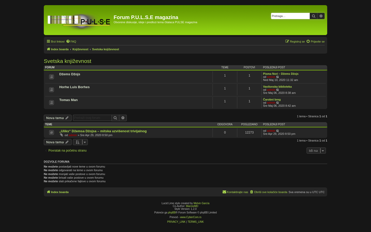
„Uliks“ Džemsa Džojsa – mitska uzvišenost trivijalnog (103, 131)
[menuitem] (71, 41)
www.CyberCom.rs (190, 217)
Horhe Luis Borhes (74, 87)
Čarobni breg (272, 99)
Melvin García (201, 203)
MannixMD (192, 206)
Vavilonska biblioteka (277, 86)
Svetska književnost (67, 61)
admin (271, 76)
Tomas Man (68, 100)
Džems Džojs (69, 74)
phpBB (172, 212)
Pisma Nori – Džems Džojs (281, 73)
